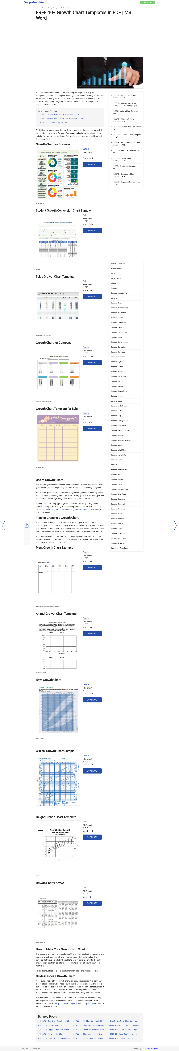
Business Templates (48, 8)
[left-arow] (3, 525)
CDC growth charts (89, 1004)
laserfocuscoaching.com (44, 401)
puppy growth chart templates (51, 509)
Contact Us (25, 1049)
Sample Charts (62, 8)
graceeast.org (40, 942)
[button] (157, 2)
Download (92, 164)
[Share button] (26, 525)
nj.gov (38, 269)
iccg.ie (38, 876)
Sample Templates (151, 1049)
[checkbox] (22, 2)
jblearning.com (41, 672)
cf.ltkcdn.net (40, 468)
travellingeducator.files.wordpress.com (48, 606)
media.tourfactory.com (43, 335)
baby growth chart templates (80, 509)
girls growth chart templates (65, 1004)
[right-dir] (175, 525)
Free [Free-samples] (147, 2)
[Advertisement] (89, 38)
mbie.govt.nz (40, 203)
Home (38, 8)
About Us (36, 1049)
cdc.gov (38, 810)
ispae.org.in (40, 739)
